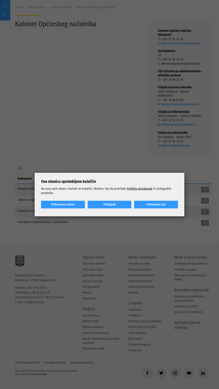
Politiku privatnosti (139, 189)
